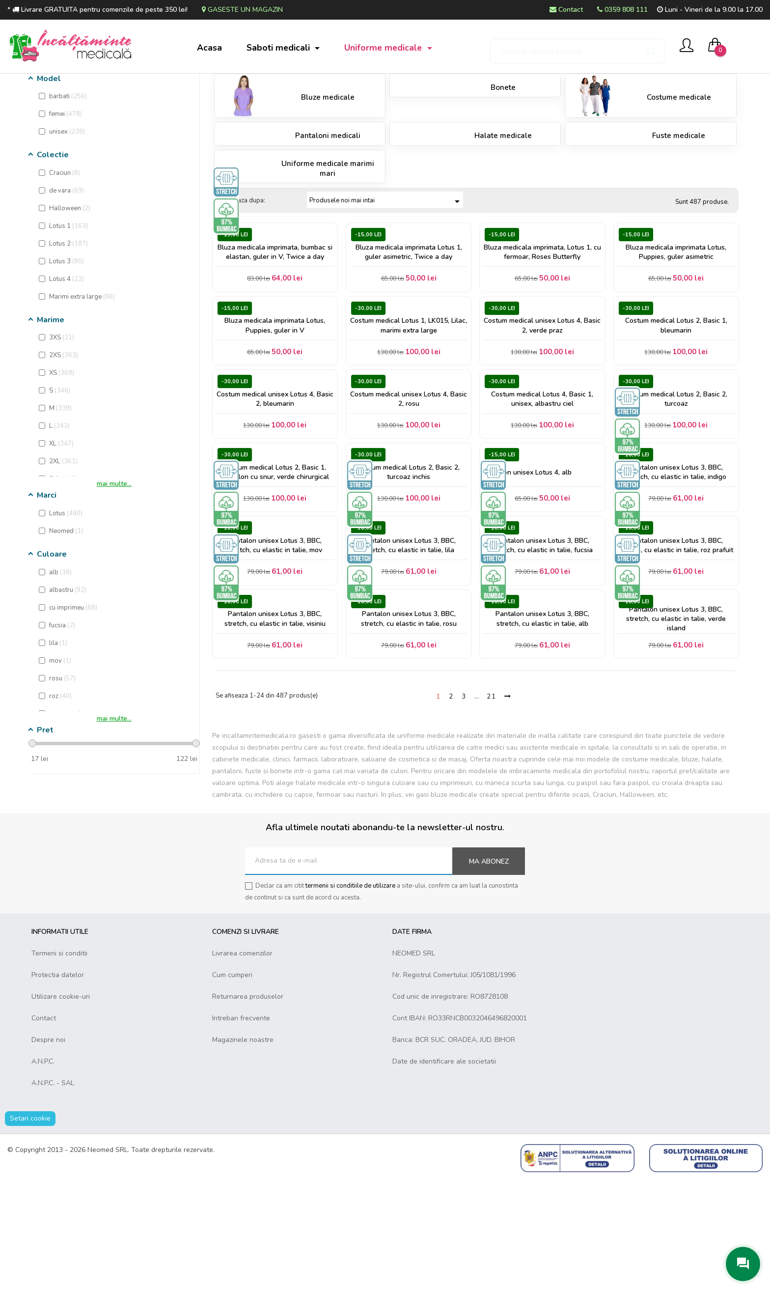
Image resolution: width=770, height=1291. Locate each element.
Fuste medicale (678, 205)
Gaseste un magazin (242, 9)
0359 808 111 (622, 9)
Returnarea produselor (247, 1107)
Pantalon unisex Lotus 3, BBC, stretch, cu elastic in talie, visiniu (275, 724)
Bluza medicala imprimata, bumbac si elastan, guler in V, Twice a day (275, 323)
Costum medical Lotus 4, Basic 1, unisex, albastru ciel (542, 484)
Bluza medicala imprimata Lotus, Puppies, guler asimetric (676, 323)
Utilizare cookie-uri (60, 1107)
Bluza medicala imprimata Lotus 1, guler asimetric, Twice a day (409, 323)
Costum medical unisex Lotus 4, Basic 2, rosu (408, 484)
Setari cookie (30, 1229)
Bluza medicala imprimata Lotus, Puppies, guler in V (274, 403)
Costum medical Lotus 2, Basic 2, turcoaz (676, 484)
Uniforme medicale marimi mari (327, 238)
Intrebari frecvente (241, 1128)
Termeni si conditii (59, 1063)
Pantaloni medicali (327, 205)
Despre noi (48, 1150)
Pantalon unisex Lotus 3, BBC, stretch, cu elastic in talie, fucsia (542, 644)
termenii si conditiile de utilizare (350, 996)
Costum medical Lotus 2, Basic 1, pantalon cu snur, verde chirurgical (274, 564)
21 (491, 807)
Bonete (503, 157)
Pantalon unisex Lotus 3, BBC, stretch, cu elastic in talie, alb (542, 724)
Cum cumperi (232, 1085)
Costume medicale (679, 167)
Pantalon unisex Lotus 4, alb (529, 564)
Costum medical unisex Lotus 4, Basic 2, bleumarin (275, 484)
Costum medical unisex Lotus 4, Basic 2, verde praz (542, 403)
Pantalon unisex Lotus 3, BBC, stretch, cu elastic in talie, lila (409, 644)
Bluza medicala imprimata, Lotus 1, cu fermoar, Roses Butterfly (542, 323)
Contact (566, 9)
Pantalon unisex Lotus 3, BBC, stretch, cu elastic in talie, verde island (676, 724)
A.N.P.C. (43, 1172)
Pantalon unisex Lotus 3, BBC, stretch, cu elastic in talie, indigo (676, 564)
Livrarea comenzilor (242, 1063)
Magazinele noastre (243, 1150)
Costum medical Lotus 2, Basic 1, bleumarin (676, 403)
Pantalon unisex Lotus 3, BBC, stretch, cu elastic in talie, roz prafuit (676, 644)
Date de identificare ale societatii (444, 1172)
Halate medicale (503, 205)
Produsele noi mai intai (386, 271)
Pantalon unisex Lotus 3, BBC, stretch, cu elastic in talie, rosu (409, 724)
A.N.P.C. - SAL (52, 1193)
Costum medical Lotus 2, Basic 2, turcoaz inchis (409, 564)
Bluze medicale (328, 167)
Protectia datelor (57, 1085)
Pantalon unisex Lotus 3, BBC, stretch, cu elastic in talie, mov (274, 644)
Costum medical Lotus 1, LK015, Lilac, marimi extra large (408, 403)
